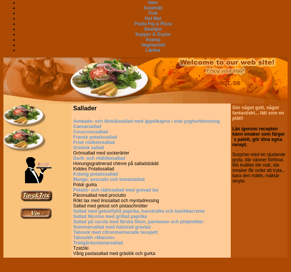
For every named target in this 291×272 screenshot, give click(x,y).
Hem (153, 2)
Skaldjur (153, 29)
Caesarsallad (87, 126)
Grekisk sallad (88, 147)
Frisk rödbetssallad (94, 142)
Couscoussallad (90, 131)
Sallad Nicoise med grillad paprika (110, 216)
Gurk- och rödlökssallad (99, 158)
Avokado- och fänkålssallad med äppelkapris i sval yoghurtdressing (146, 121)
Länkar (153, 50)
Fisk (153, 13)
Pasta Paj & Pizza (153, 23)
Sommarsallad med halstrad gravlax (112, 227)
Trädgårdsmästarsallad (98, 243)
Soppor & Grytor (153, 34)
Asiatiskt (153, 8)
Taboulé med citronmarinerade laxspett (115, 232)
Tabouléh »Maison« (94, 237)
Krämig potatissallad (95, 174)
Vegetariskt (153, 45)
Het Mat (153, 18)
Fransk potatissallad (95, 137)
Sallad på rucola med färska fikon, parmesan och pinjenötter (138, 221)
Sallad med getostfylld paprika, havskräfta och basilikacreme (139, 211)
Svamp (153, 39)
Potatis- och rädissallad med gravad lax (115, 190)
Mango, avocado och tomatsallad (109, 179)
